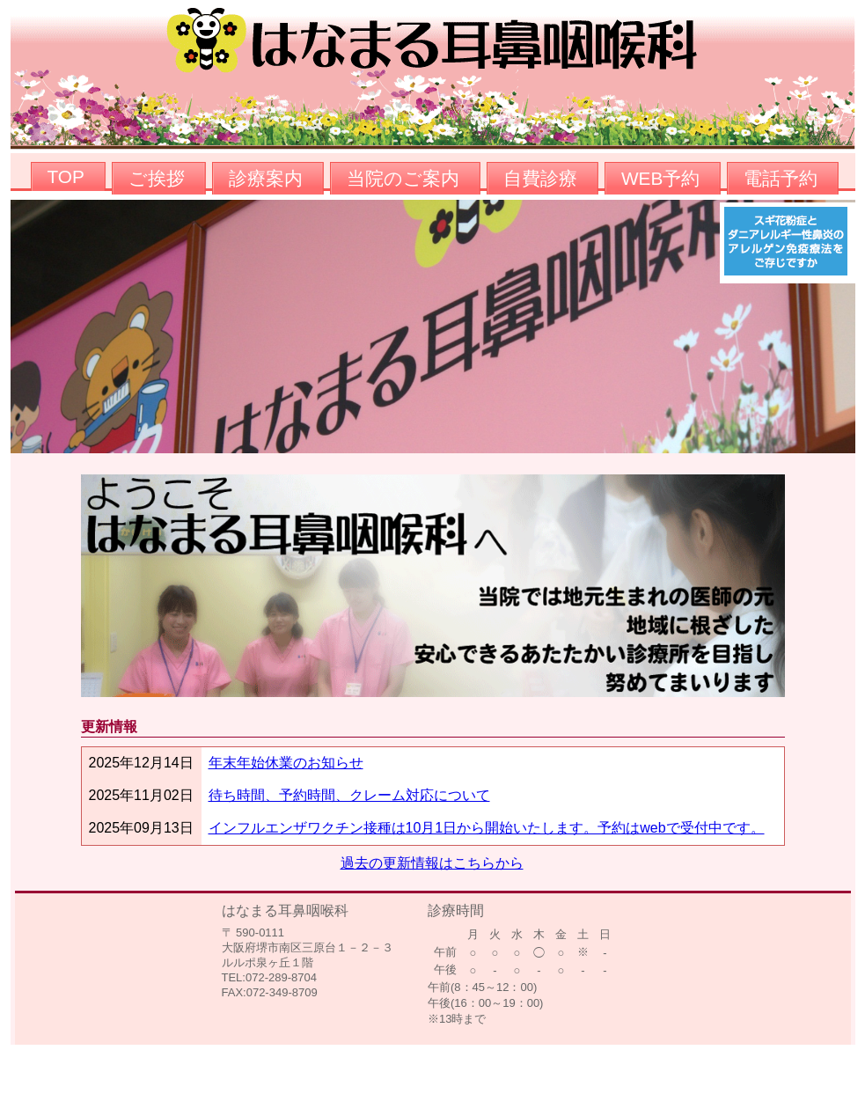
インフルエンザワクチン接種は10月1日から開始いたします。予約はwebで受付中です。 (487, 827)
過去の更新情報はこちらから (432, 862)
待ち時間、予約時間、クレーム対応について (349, 795)
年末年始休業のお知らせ (286, 762)
